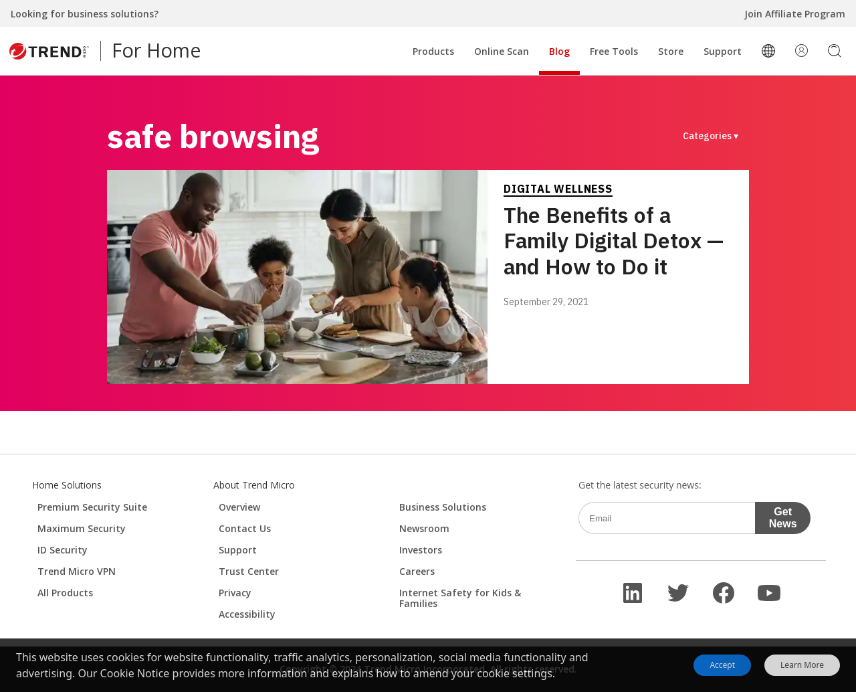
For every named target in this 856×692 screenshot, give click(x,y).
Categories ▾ (710, 136)
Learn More (802, 665)
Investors (420, 549)
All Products (65, 592)
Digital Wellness (558, 188)
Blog (559, 51)
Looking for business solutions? (84, 13)
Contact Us (245, 528)
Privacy (235, 592)
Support (723, 51)
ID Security (62, 549)
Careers (417, 571)
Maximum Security (81, 528)
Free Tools (614, 51)
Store (670, 51)
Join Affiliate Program (794, 13)
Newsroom (424, 528)
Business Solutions (442, 507)
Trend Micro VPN (76, 571)
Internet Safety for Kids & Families (460, 598)
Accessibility (247, 614)
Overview (239, 507)
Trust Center (249, 571)
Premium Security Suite (92, 507)
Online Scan (501, 51)
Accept (722, 665)
